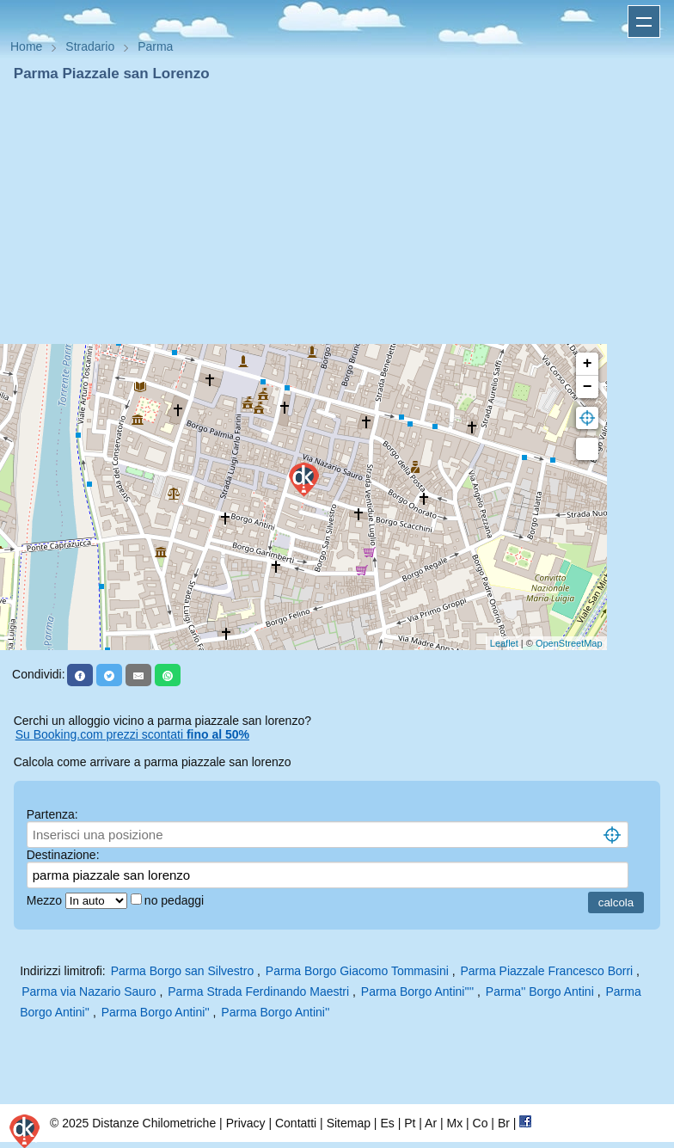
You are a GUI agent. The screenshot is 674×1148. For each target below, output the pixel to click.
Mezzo (46, 900)
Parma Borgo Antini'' (155, 1012)
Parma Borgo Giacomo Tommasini (357, 971)
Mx (454, 1123)
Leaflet (504, 643)
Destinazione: (63, 855)
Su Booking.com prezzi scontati (132, 734)
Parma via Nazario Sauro (88, 991)
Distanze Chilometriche (154, 1123)
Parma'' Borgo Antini (540, 991)
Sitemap (349, 1123)
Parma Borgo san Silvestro (182, 971)
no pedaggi (175, 900)
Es (387, 1123)
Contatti (295, 1123)
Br (504, 1123)
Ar (431, 1123)
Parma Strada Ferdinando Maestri (258, 991)
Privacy (246, 1123)
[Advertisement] (337, 213)
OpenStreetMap (569, 643)
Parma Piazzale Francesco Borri (546, 971)
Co (480, 1123)
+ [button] (587, 363)
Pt (409, 1123)
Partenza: (52, 814)
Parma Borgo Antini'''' (417, 991)
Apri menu (644, 21)
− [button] (587, 387)
